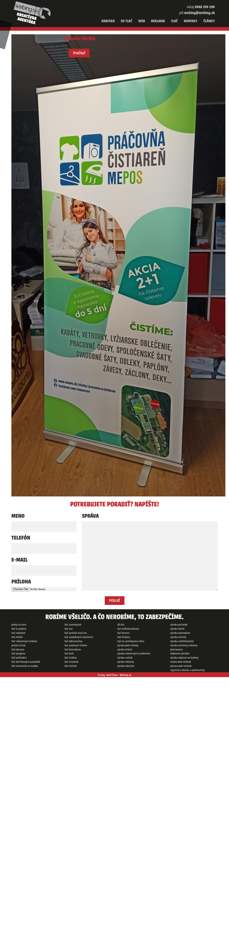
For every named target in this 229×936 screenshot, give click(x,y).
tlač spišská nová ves (75, 633)
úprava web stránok (181, 666)
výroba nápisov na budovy (184, 657)
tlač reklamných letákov (24, 641)
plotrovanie (176, 649)
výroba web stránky (127, 645)
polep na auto (18, 624)
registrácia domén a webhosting (187, 670)
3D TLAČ (126, 21)
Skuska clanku (79, 38)
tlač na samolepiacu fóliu (130, 641)
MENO (18, 516)
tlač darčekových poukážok (25, 661)
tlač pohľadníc (19, 657)
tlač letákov (70, 657)
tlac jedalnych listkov (75, 645)
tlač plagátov (18, 653)
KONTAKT (190, 21)
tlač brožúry (123, 637)
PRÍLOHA (21, 581)
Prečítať (79, 53)
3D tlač (120, 624)
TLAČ (174, 21)
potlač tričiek (18, 645)
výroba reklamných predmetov (133, 653)
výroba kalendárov (180, 633)
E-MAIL (19, 559)
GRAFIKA (108, 21)
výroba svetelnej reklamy (184, 645)
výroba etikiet (124, 649)
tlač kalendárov (72, 649)
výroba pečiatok (178, 624)
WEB (141, 21)
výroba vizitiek (178, 637)
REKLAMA (158, 21)
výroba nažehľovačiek (182, 641)
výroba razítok (125, 657)
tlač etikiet (17, 637)
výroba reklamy (125, 661)
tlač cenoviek (71, 661)
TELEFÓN (20, 537)
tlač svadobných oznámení (78, 637)
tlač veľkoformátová (128, 628)
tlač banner (123, 633)
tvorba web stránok (180, 661)
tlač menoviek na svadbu (24, 666)
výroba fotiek (177, 628)
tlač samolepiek (72, 624)
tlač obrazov (17, 649)
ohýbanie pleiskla (179, 653)
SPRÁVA (90, 516)
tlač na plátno (18, 628)
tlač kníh (69, 653)
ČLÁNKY (209, 21)
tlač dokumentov (73, 641)
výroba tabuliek (125, 666)
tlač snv (68, 628)
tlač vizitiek (70, 666)
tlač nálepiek (18, 633)
